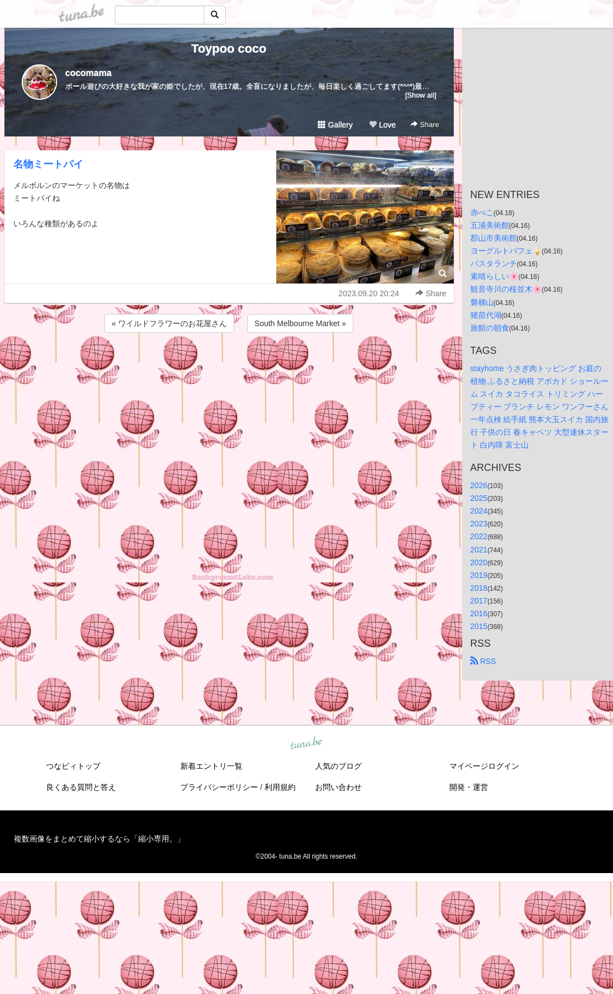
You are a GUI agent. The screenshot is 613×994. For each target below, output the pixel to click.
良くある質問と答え (81, 787)
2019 (479, 575)
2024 (479, 510)
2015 (479, 626)
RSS (483, 661)
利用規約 (280, 787)
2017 (479, 600)
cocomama (88, 73)
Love (382, 124)
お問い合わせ (338, 787)
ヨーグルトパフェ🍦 (506, 250)
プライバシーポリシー (219, 787)
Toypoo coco (228, 48)
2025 (479, 498)
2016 (479, 613)
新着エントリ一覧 (211, 766)
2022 (479, 536)
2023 (479, 523)
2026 (479, 485)
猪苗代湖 (485, 315)
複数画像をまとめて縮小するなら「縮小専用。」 (99, 838)
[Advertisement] (229, 365)
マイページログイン (484, 766)
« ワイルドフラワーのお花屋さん (169, 323)
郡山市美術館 (493, 238)
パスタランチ (493, 263)
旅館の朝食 (489, 327)
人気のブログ (338, 766)
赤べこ (482, 212)
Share (425, 124)
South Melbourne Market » (300, 323)
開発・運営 (468, 787)
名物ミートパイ (48, 164)
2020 (479, 562)
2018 (479, 588)
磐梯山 (482, 302)
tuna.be (306, 744)
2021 (479, 549)
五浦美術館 (489, 225)
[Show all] (420, 95)
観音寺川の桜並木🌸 (506, 289)
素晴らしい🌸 (494, 276)
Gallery (335, 124)
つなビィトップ (73, 766)
